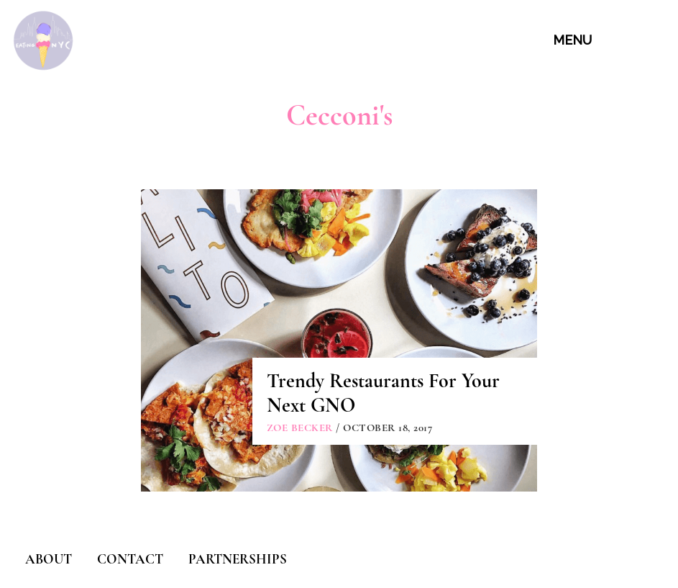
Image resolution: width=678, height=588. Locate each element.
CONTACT (130, 559)
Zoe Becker (300, 427)
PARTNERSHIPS (237, 559)
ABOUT (48, 559)
